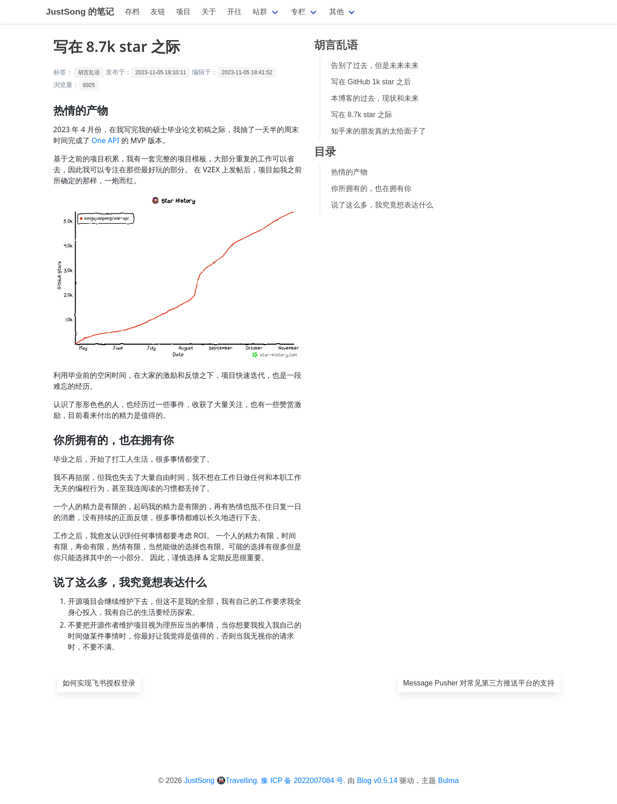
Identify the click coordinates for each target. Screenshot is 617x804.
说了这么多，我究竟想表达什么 (382, 205)
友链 (157, 11)
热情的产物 (349, 172)
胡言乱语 (89, 72)
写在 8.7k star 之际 (361, 115)
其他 (336, 11)
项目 (183, 11)
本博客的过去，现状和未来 (375, 98)
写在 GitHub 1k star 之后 (371, 82)
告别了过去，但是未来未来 (375, 65)
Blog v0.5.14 (377, 780)
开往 (234, 11)
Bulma (448, 780)
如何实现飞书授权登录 (98, 683)
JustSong (199, 780)
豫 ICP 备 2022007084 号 (302, 780)
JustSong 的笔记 (80, 11)
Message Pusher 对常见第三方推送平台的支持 (479, 683)
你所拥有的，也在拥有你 (371, 188)
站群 (260, 11)
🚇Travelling (237, 780)
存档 (132, 11)
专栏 (298, 11)
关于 (209, 11)
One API (105, 140)
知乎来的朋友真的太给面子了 (378, 131)
